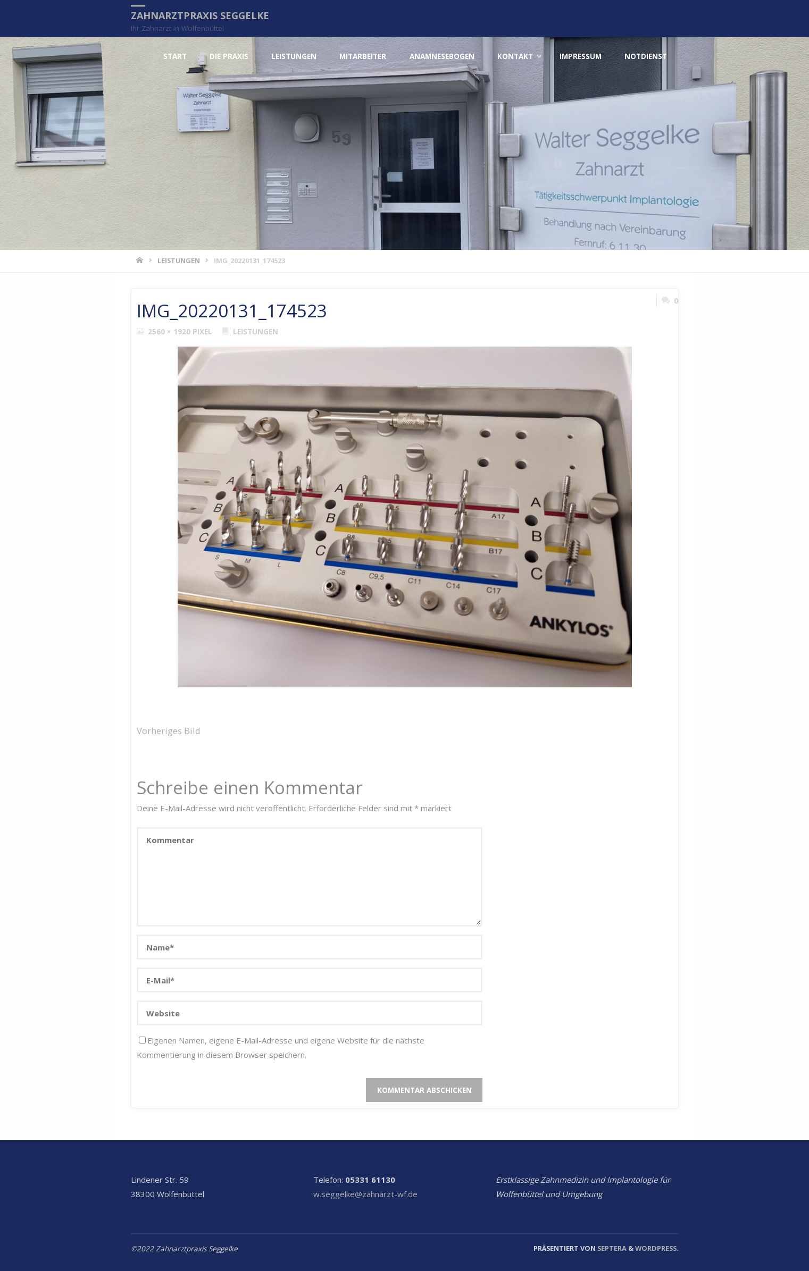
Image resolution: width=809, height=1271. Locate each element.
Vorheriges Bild (169, 731)
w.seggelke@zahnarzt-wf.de (365, 1194)
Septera (611, 1248)
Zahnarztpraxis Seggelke (200, 15)
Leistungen (178, 260)
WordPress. (657, 1248)
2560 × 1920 (170, 331)
